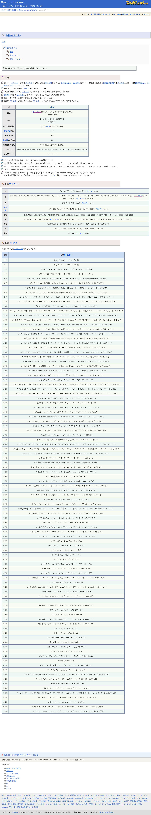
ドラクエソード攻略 (127, 798)
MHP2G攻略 (112, 801)
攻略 (11, 52)
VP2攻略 (44, 798)
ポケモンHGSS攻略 (9, 795)
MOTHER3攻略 (68, 801)
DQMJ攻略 (79, 798)
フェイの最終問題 (13, 778)
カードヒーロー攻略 (66, 804)
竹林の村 (48, 83)
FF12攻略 (42, 801)
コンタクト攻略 (52, 804)
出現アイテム (15, 55)
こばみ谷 (25, 92)
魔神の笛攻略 (30, 804)
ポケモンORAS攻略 (39, 795)
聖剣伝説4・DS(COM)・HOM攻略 (61, 798)
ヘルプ (107, 14)
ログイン (146, 14)
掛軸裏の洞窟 (108, 83)
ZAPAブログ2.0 (81, 804)
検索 (102, 14)
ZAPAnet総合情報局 (9, 10)
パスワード (10, 776)
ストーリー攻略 (12, 773)
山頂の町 (76, 83)
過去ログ (137, 14)
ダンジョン (37, 112)
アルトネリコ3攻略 (128, 795)
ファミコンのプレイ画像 (133, 804)
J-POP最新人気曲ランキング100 (26, 807)
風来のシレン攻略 (54, 801)
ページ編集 (117, 14)
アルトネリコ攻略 (97, 795)
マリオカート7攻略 (99, 801)
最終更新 (97, 14)
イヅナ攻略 (40, 804)
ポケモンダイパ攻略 (55, 795)
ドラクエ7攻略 (7, 801)
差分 (131, 14)
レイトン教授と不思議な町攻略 (130, 801)
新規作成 (125, 14)
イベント (14, 83)
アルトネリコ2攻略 (113, 795)
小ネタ (8, 788)
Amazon (5, 807)
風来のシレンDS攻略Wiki (13, 2)
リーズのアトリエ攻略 (18, 798)
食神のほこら (13, 35)
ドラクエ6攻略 (142, 798)
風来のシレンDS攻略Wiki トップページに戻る (21, 755)
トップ (85, 14)
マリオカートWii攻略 (83, 801)
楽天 (11, 807)
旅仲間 (26, 89)
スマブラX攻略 (33, 798)
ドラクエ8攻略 (19, 801)
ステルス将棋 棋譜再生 (113, 804)
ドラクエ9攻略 (31, 801)
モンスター (21, 95)
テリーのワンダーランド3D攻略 (107, 798)
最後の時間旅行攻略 (15, 804)
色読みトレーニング (96, 804)
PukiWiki (15, 812)
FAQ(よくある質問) (13, 768)
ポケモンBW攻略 (24, 795)
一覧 (90, 14)
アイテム (7, 131)
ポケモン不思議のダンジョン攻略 (77, 795)
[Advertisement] (75, 22)
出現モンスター (16, 59)
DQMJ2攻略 (89, 798)
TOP (3, 42)
